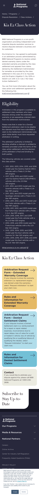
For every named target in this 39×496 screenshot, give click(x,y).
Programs (13, 14)
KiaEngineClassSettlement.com (14, 93)
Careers (5, 445)
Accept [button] (15, 492)
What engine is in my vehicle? (14, 248)
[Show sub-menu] (35, 426)
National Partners (11, 439)
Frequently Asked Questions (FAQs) (16, 458)
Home (4, 14)
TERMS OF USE (8, 469)
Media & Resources (12, 432)
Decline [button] (24, 492)
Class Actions (26, 17)
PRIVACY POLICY (9, 465)
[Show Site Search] (36, 5)
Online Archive (8, 449)
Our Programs (9, 426)
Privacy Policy (21, 481)
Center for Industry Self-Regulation (15, 454)
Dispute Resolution (10, 17)
